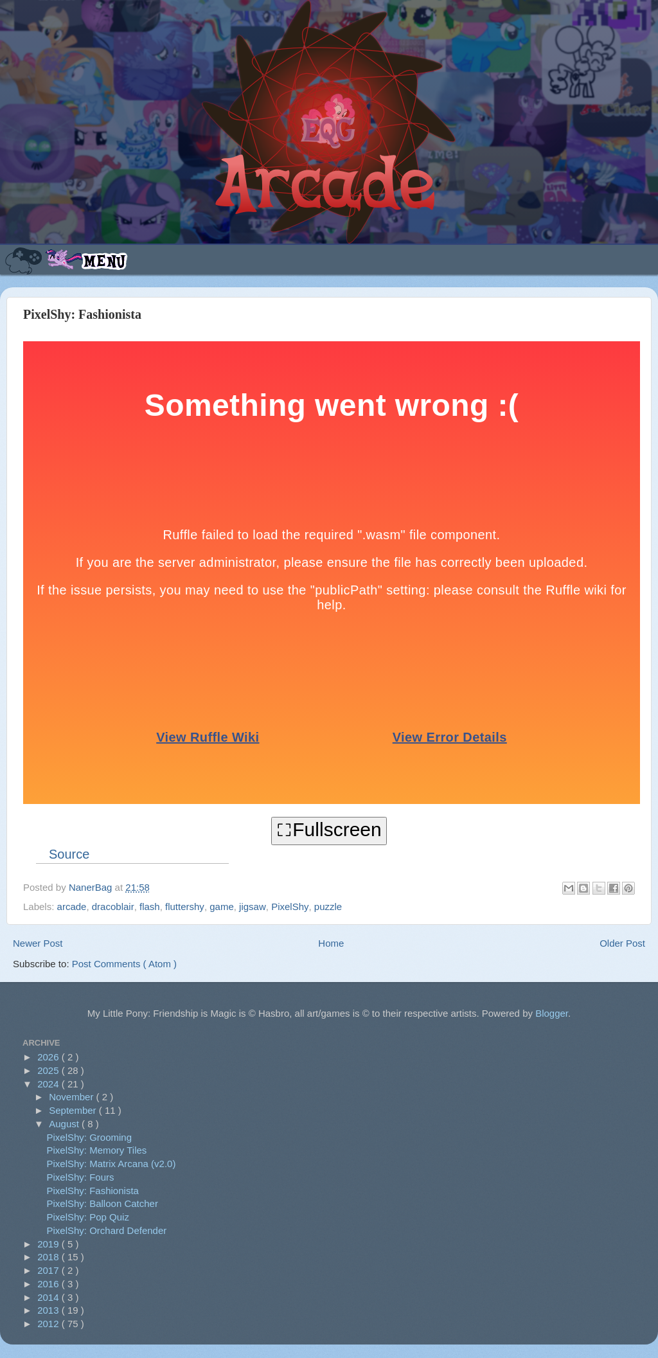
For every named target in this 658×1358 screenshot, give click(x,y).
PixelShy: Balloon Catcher (102, 1203)
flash (149, 906)
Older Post (622, 943)
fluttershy (184, 906)
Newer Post (38, 943)
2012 (49, 1323)
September (74, 1110)
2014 (49, 1297)
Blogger (551, 1013)
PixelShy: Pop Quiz (88, 1216)
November (72, 1096)
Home (331, 943)
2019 (49, 1243)
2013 (49, 1310)
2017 (49, 1270)
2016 (49, 1283)
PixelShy (289, 906)
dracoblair (113, 906)
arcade (72, 906)
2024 (49, 1083)
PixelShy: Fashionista (93, 1190)
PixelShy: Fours (80, 1177)
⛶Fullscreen (328, 829)
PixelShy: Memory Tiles (97, 1150)
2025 (49, 1070)
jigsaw (252, 906)
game (221, 906)
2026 (49, 1056)
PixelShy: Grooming (89, 1137)
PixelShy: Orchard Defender (107, 1230)
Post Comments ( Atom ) (124, 963)
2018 (49, 1256)
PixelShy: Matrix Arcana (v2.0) (111, 1163)
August (65, 1123)
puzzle (328, 906)
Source (69, 854)
